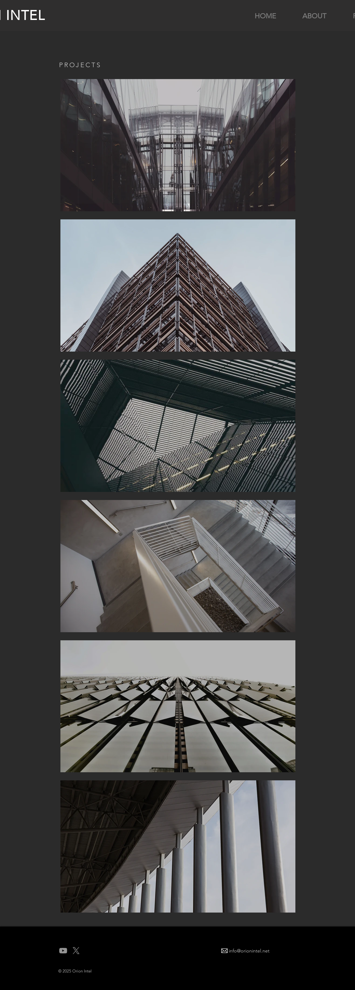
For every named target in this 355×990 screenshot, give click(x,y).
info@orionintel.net (249, 951)
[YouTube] (63, 950)
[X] (76, 950)
